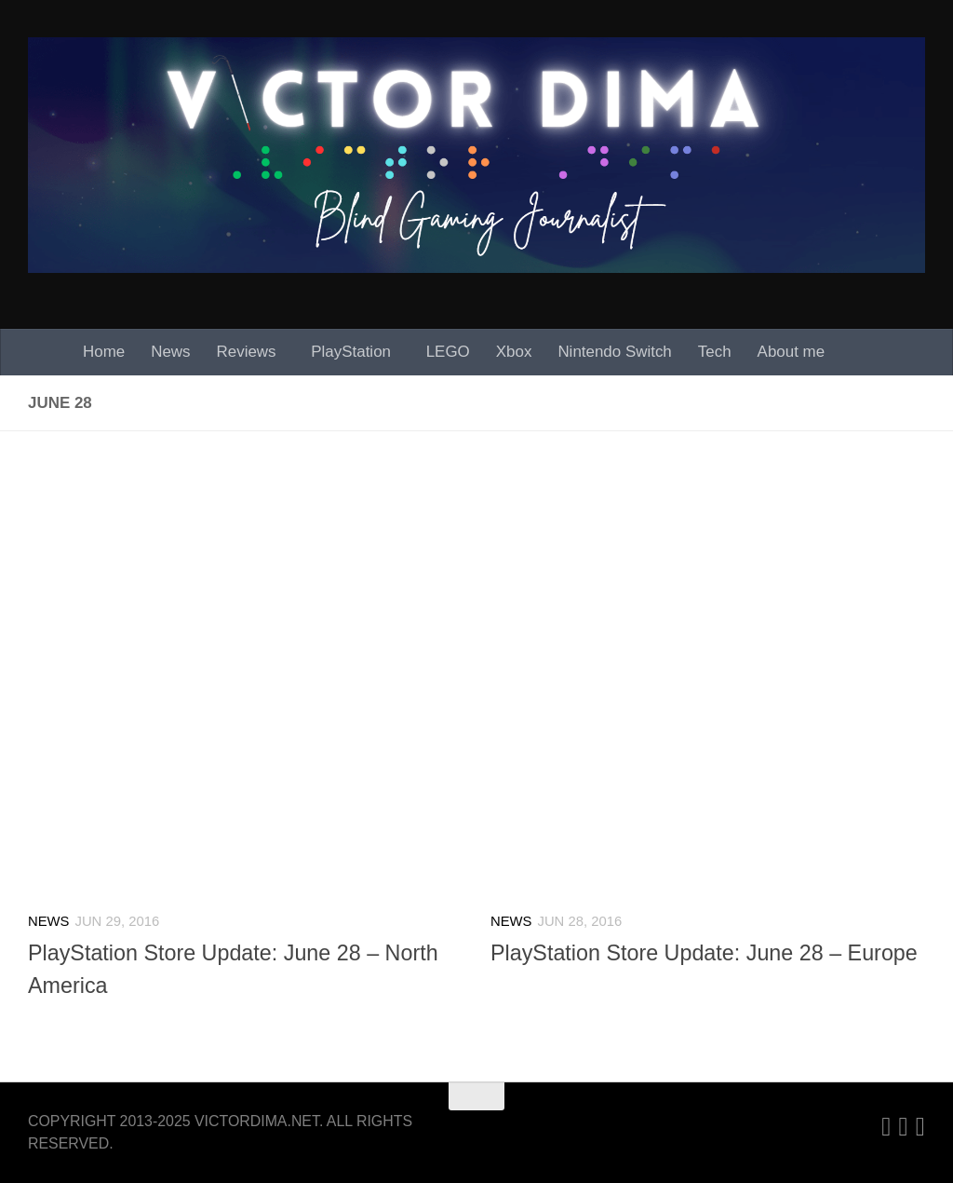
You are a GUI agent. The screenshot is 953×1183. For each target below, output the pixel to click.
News (170, 351)
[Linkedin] (886, 1127)
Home (104, 351)
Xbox (514, 351)
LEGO (448, 351)
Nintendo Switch (614, 351)
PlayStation (351, 351)
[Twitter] (903, 1127)
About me (791, 351)
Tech (715, 351)
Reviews (246, 351)
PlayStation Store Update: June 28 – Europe (704, 953)
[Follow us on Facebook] (920, 1127)
